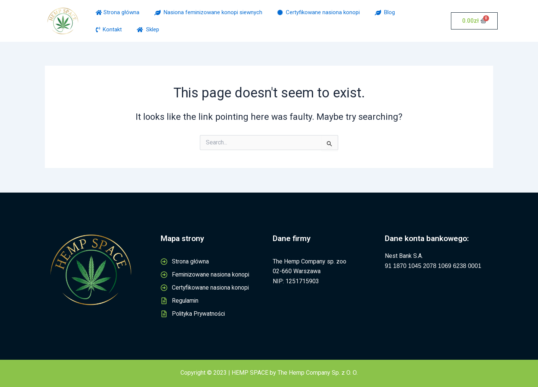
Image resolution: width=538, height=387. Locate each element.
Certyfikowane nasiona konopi (318, 12)
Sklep (148, 29)
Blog (385, 12)
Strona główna (117, 12)
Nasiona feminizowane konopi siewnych (208, 12)
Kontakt (109, 29)
